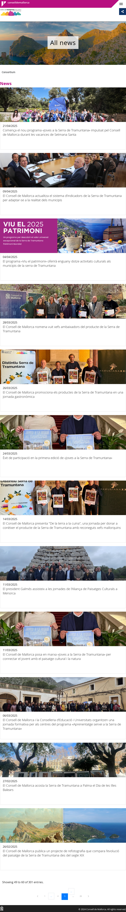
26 (82, 896)
